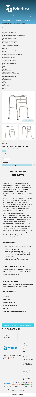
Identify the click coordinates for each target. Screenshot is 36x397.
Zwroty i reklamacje (26, 345)
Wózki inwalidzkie (6, 30)
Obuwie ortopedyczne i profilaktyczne (10, 73)
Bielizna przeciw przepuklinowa (9, 76)
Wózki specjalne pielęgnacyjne (9, 33)
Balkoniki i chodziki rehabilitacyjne (19, 23)
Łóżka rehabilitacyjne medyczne (9, 56)
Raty (23, 348)
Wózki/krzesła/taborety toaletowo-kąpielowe (12, 54)
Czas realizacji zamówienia (28, 364)
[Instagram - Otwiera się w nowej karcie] (6, 359)
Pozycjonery (5, 36)
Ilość (4, 157)
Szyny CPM (4, 81)
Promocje (4, 90)
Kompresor (4, 84)
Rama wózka (5, 39)
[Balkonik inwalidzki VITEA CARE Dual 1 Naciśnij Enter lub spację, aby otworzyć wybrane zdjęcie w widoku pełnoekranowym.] (27, 132)
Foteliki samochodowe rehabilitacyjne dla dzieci (12, 58)
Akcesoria (4, 87)
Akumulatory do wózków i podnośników (10, 45)
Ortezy (3, 66)
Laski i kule (4, 51)
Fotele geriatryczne (6, 61)
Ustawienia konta (26, 355)
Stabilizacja (4, 48)
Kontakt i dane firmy (26, 378)
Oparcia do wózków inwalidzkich (9, 38)
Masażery (4, 82)
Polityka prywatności (26, 370)
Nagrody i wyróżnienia (27, 381)
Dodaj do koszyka (17, 165)
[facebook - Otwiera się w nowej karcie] (4, 359)
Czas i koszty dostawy (27, 363)
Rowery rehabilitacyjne (7, 70)
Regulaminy (25, 371)
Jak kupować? (25, 372)
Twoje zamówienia (26, 353)
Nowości (4, 88)
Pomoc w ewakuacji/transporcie (9, 63)
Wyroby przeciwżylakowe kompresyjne (10, 78)
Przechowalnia (25, 356)
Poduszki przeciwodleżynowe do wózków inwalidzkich (13, 35)
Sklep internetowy (17, 394)
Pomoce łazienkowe (6, 53)
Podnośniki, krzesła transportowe (9, 42)
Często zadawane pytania (28, 347)
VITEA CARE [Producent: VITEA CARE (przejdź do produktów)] (4, 143)
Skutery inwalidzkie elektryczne (9, 32)
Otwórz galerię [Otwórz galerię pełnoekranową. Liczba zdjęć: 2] (28, 120)
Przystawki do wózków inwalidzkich (9, 41)
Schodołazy (4, 69)
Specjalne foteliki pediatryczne (9, 60)
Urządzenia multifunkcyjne (8, 72)
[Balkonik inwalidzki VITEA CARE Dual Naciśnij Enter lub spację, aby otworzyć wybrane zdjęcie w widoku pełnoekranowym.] (18, 107)
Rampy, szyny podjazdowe (8, 67)
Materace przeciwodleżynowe (8, 57)
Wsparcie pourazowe (7, 64)
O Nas (24, 379)
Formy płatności (26, 362)
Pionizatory (4, 47)
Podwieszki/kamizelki (6, 44)
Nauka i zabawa (5, 85)
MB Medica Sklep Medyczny (7, 23)
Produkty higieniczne (6, 79)
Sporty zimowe (5, 75)
